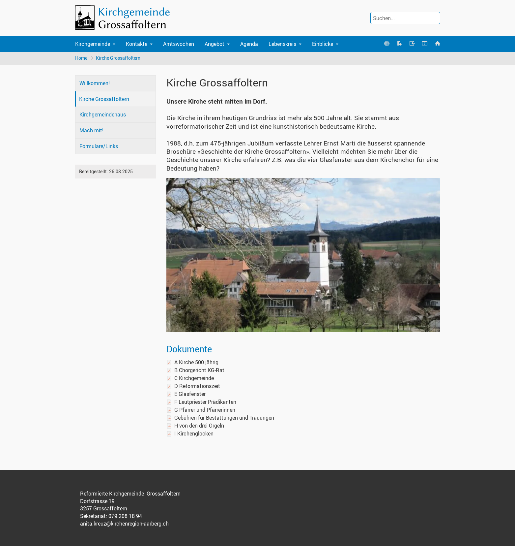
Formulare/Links (98, 146)
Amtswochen (178, 44)
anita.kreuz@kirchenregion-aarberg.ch (124, 523)
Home (81, 58)
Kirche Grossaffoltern (118, 58)
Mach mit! (91, 130)
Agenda (249, 44)
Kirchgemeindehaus (102, 114)
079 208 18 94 (125, 516)
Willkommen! (94, 83)
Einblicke (322, 44)
